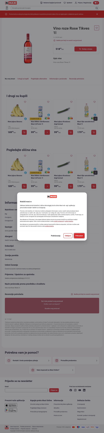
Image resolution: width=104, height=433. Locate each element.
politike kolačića (49, 226)
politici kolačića (69, 221)
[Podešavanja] (56, 235)
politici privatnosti (59, 221)
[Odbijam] (67, 235)
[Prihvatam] (79, 235)
